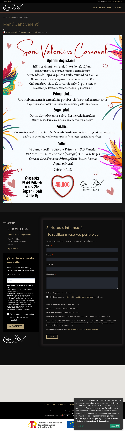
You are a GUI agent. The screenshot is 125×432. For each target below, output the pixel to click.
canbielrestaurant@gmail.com (19, 234)
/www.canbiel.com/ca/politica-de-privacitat (83, 329)
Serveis (118, 8)
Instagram (118, 1)
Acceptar (115, 426)
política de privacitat (84, 297)
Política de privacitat (59, 404)
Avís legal (47, 404)
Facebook (111, 1)
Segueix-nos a (12, 248)
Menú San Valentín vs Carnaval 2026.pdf (21, 32)
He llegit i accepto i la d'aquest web (74, 297)
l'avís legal (69, 297)
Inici (95, 8)
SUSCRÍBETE (15, 326)
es (8, 1)
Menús (102, 8)
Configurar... (80, 426)
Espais (109, 8)
